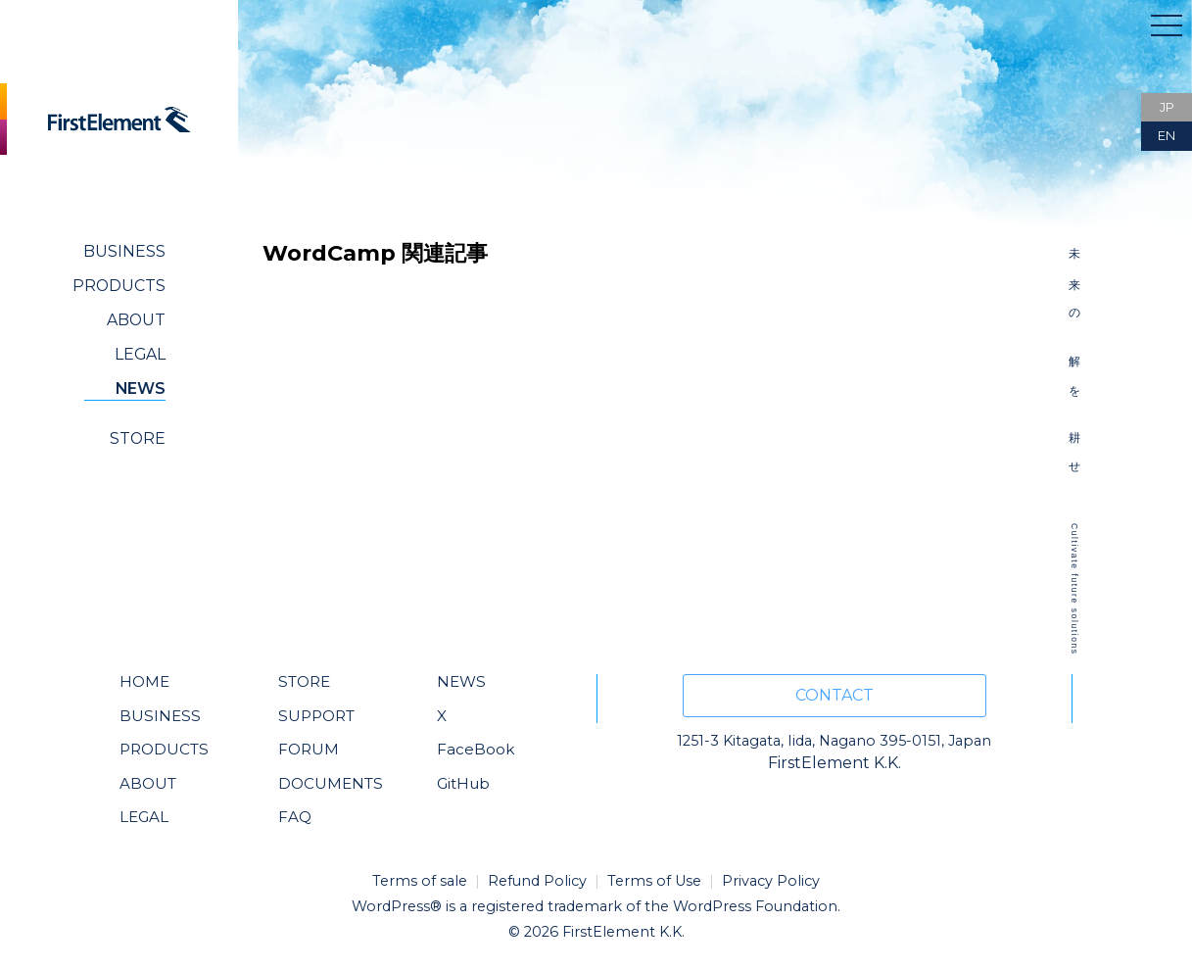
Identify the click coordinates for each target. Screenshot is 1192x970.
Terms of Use (654, 881)
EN (1166, 135)
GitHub (463, 783)
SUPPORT (316, 715)
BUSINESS (124, 251)
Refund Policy (537, 881)
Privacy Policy (771, 881)
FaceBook (475, 749)
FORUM (308, 749)
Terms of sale (419, 881)
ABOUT (136, 320)
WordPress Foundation (755, 906)
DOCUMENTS (330, 783)
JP (1167, 107)
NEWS (141, 388)
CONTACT (834, 695)
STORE (138, 438)
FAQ (294, 816)
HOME (144, 681)
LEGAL (140, 354)
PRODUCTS (119, 285)
